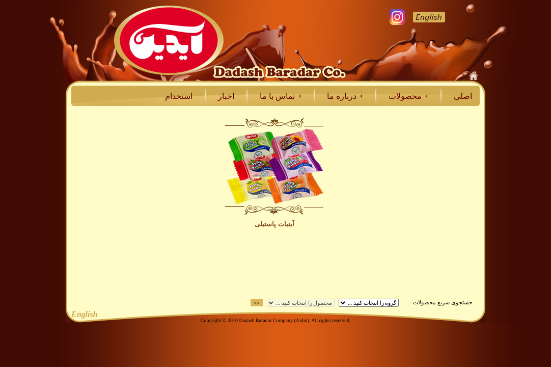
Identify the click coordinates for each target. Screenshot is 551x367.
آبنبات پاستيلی (274, 224)
